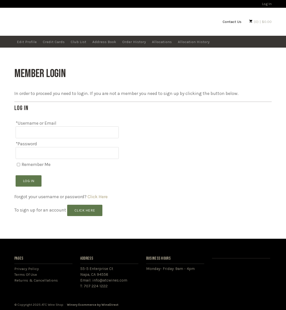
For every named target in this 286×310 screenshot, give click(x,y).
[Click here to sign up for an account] (85, 210)
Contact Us (232, 21)
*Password (26, 144)
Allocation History (194, 42)
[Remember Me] (18, 164)
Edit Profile (27, 42)
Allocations (162, 42)
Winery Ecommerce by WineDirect (92, 304)
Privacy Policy (26, 268)
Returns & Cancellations (36, 280)
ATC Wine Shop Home (45, 21)
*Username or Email (36, 123)
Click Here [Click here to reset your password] (98, 196)
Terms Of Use (25, 274)
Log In (264, 4)
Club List (78, 42)
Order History (134, 42)
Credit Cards (54, 42)
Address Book (104, 42)
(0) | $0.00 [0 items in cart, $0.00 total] (260, 21)
